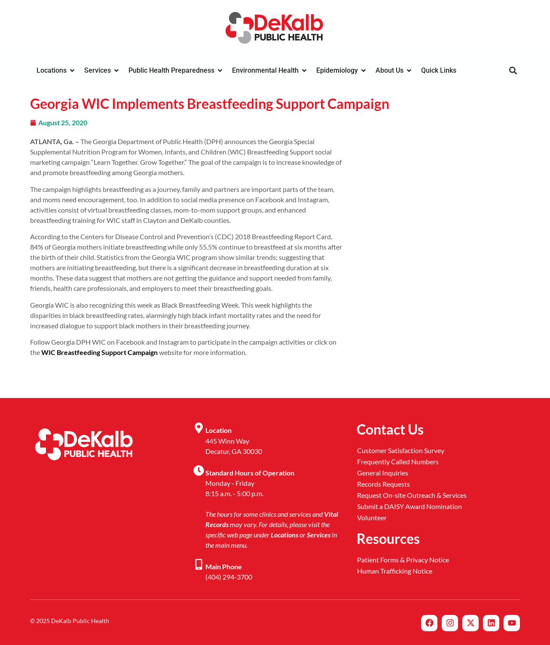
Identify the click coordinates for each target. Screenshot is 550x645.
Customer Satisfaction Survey (400, 450)
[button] (513, 71)
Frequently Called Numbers (398, 461)
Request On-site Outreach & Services (412, 495)
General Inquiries (382, 473)
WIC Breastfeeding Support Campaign (99, 352)
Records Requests (383, 484)
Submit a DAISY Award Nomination (409, 506)
